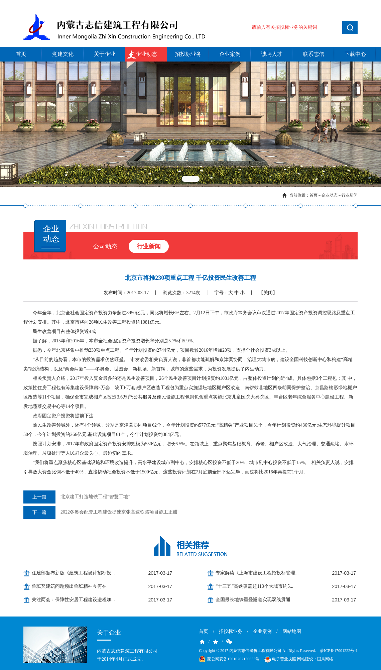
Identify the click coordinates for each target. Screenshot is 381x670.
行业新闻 (350, 195)
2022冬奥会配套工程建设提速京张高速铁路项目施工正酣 (100, 512)
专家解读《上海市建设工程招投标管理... (257, 572)
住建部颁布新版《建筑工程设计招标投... (73, 572)
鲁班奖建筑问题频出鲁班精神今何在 (69, 586)
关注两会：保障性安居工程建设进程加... (73, 599)
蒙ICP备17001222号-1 (339, 650)
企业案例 (230, 54)
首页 (21, 54)
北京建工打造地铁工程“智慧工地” (76, 497)
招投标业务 (188, 54)
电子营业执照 (279, 659)
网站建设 (305, 659)
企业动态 (146, 54)
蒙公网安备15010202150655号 (233, 659)
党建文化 (63, 54)
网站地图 (291, 631)
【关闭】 (268, 292)
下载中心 (355, 54)
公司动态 (105, 246)
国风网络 (325, 659)
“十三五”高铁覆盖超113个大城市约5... (254, 586)
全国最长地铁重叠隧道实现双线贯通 (253, 599)
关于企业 (104, 54)
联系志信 (313, 54)
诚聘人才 (271, 54)
